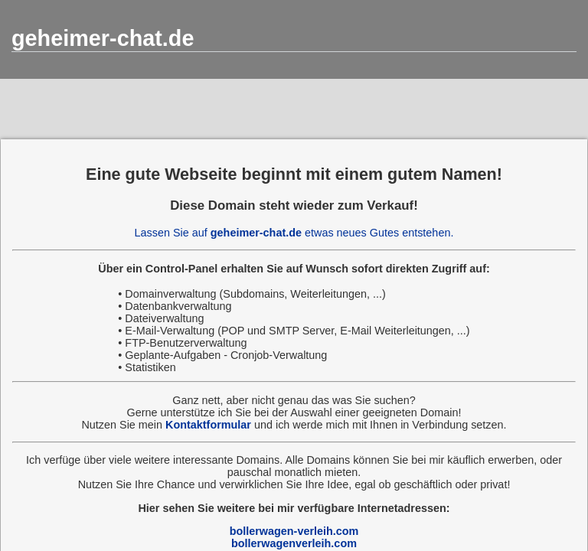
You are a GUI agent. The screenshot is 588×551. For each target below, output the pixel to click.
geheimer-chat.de (102, 38)
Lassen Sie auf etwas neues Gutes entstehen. (294, 233)
